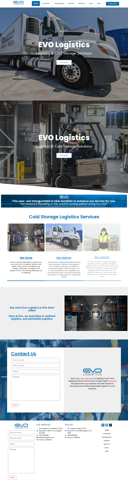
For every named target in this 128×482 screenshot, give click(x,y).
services (112, 381)
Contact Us (23, 354)
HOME (36, 3)
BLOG (91, 3)
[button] (96, 313)
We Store (26, 258)
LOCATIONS (46, 3)
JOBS (99, 3)
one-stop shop (86, 378)
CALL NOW (64, 62)
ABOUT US (82, 3)
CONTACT (71, 3)
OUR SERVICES (59, 3)
